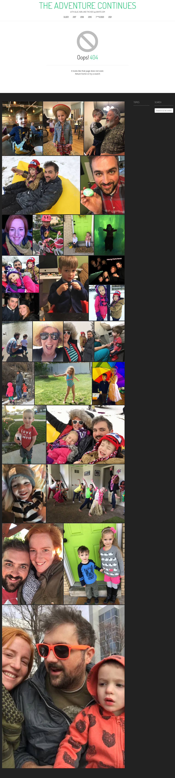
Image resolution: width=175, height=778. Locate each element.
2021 (110, 17)
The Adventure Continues (87, 5)
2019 (90, 17)
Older (66, 17)
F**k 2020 (100, 17)
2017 (74, 17)
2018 (82, 17)
